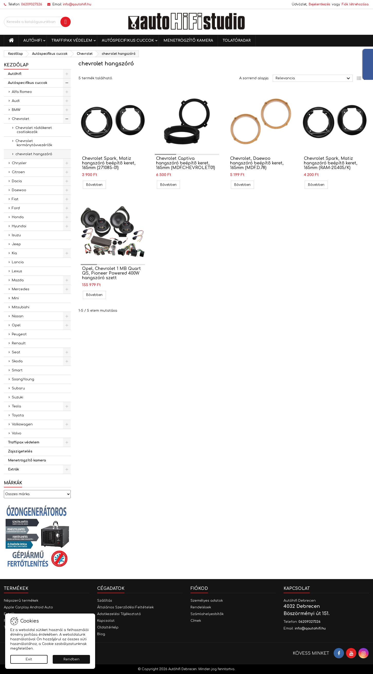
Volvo (16, 433)
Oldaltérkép (108, 627)
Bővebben (96, 185)
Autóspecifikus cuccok (128, 40)
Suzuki (17, 397)
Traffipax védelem (71, 40)
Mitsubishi (20, 307)
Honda (18, 217)
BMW (16, 110)
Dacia (17, 181)
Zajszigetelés (20, 451)
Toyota (18, 415)
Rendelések (200, 607)
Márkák (13, 483)
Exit (29, 659)
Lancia (18, 262)
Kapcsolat (106, 621)
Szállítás (104, 600)
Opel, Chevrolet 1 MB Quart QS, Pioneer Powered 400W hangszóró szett (111, 273)
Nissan (17, 316)
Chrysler (19, 163)
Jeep (16, 244)
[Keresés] (37, 22)
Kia (14, 253)
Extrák (13, 469)
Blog (101, 634)
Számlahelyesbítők (207, 614)
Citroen (18, 172)
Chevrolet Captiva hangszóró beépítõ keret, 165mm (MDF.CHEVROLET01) (185, 163)
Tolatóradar (237, 40)
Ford (16, 208)
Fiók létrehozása (355, 4)
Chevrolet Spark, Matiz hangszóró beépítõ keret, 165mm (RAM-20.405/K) (330, 163)
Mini (15, 298)
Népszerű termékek (21, 600)
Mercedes (20, 289)
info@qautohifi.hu (77, 4)
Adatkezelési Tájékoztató (119, 614)
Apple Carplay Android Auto (28, 607)
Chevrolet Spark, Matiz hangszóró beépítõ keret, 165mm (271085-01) (108, 163)
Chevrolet (20, 119)
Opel (16, 325)
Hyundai (19, 226)
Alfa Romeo (22, 92)
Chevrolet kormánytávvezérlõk (33, 143)
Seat (16, 352)
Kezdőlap (16, 65)
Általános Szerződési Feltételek (125, 607)
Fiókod (199, 588)
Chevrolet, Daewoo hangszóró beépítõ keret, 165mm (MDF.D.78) (257, 163)
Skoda (17, 361)
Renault (19, 343)
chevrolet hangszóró (33, 154)
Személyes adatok (206, 600)
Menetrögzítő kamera (188, 40)
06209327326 (31, 4)
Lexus (17, 271)
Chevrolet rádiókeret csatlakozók (33, 130)
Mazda (18, 280)
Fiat (15, 199)
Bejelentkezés (319, 4)
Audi (16, 101)
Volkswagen (22, 424)
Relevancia (313, 78)
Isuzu (16, 235)
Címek (195, 621)
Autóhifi (32, 40)
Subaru (18, 388)
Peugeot (19, 334)
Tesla (16, 406)
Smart (17, 370)
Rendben (71, 659)
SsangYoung (23, 379)
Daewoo (19, 190)
